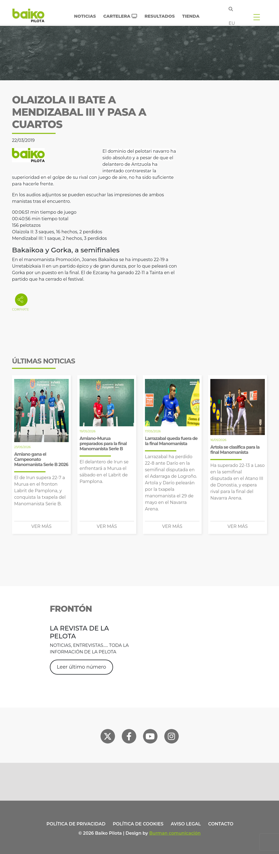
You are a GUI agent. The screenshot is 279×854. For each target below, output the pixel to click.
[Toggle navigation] (256, 17)
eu (232, 23)
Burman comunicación (175, 833)
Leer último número (81, 667)
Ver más (41, 526)
